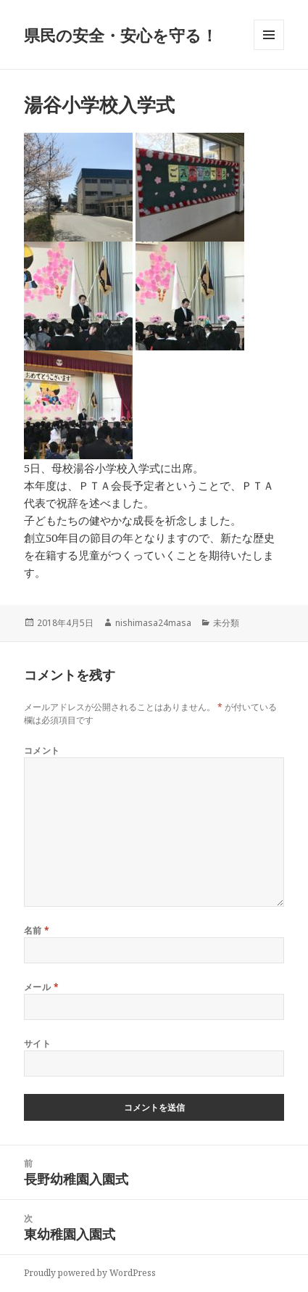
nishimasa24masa (153, 623)
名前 (37, 930)
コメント (42, 750)
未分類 (226, 623)
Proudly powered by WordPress (90, 1273)
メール (41, 987)
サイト (37, 1043)
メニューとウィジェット (269, 49)
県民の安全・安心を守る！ (120, 35)
